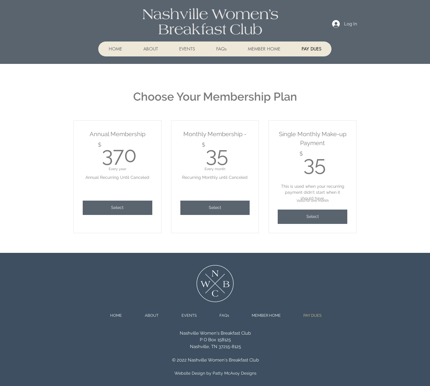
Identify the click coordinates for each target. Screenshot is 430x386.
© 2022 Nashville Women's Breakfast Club (215, 360)
